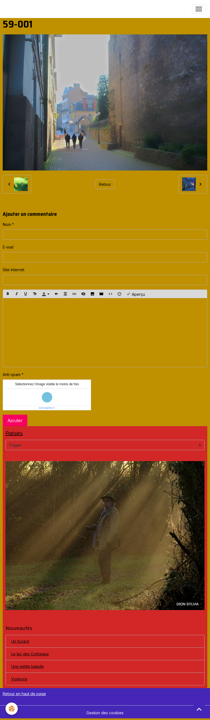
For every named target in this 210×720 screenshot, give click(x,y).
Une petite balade (27, 666)
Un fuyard (20, 641)
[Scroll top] (199, 709)
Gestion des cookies (105, 712)
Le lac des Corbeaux (30, 654)
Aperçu (135, 294)
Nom (7, 224)
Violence (19, 679)
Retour (105, 184)
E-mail (8, 247)
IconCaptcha (46, 408)
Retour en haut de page (24, 693)
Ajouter (15, 420)
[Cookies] (11, 709)
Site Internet (13, 269)
